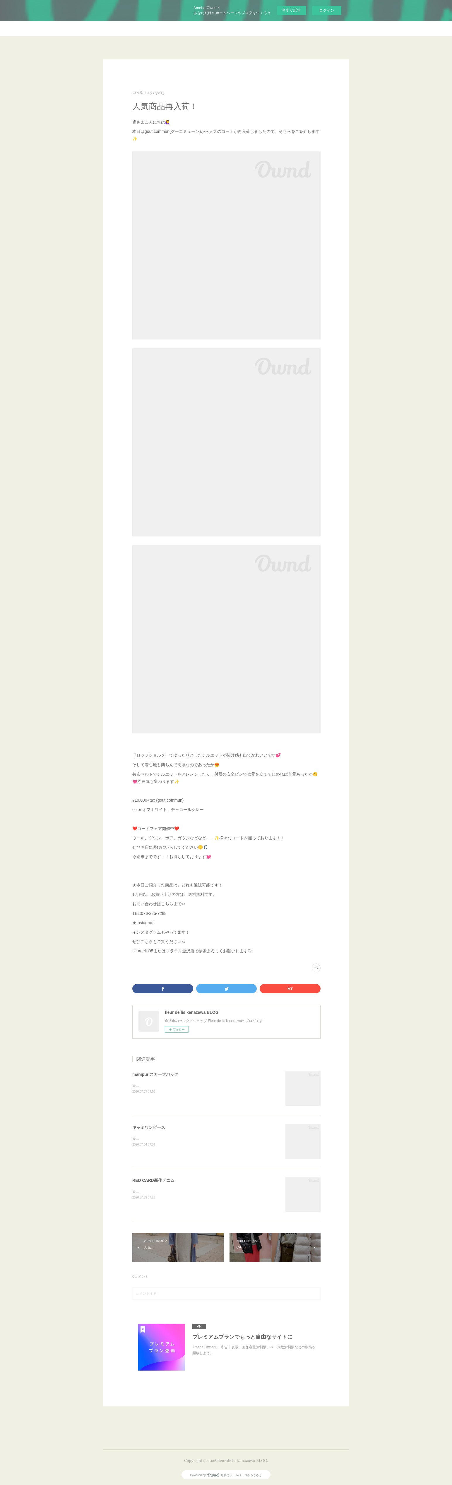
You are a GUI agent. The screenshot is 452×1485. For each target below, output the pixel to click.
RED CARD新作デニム (153, 1180)
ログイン (326, 10)
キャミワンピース (148, 1127)
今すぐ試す (291, 10)
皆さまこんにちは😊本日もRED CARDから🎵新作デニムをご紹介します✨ (192, 1192)
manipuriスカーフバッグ (155, 1074)
